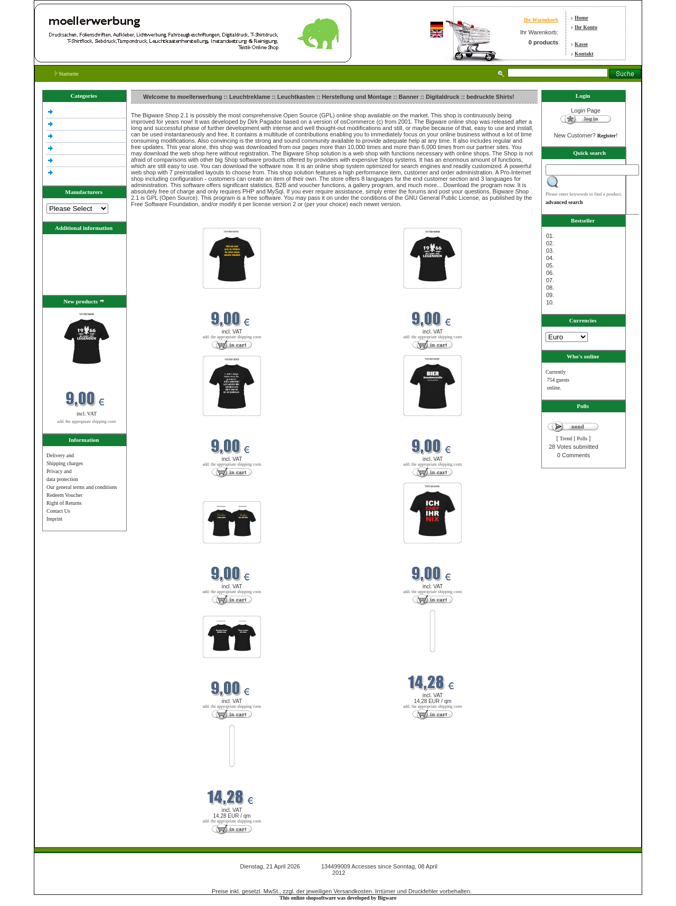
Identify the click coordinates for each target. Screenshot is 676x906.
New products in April (156, 221)
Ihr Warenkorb (541, 20)
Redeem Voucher (64, 495)
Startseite (67, 74)
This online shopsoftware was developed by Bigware (337, 898)
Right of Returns (64, 503)
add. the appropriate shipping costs (86, 421)
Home (581, 18)
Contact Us (58, 511)
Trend (566, 438)
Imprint (54, 519)
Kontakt (584, 54)
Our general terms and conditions (81, 487)
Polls (582, 438)
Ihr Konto (586, 27)
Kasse (581, 44)
